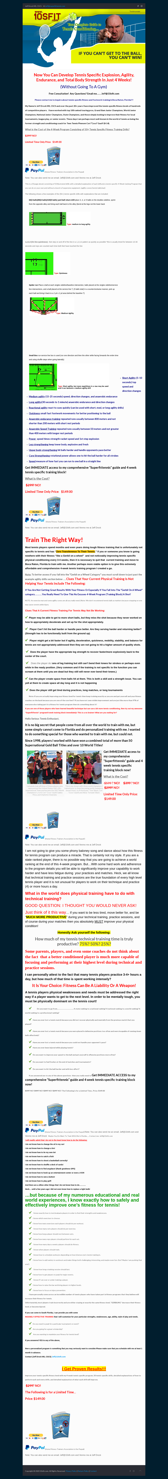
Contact (93, 1471)
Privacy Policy (71, 1471)
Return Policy (83, 1471)
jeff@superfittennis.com (55, 6)
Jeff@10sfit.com (59, 1357)
